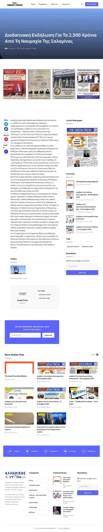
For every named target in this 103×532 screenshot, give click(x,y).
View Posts (23, 303)
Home (33, 4)
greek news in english (45, 294)
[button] (43, 4)
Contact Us (66, 4)
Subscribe (93, 4)
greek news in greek (44, 298)
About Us (54, 4)
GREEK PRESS (66, 528)
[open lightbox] (18, 269)
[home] (14, 4)
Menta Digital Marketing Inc (48, 528)
